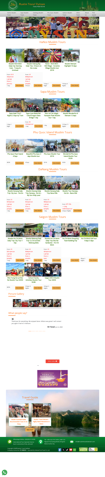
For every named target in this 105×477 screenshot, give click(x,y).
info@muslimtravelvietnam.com (85, 466)
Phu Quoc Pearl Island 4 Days (17, 163)
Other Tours (78, 14)
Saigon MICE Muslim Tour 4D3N (87, 300)
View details (21, 85)
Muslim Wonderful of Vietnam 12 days (87, 119)
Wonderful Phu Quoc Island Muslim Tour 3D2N (87, 164)
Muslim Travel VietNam (23, 473)
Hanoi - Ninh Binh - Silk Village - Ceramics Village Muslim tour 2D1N (64, 67)
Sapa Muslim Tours (24, 14)
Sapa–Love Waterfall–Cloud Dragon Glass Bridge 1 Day (40, 120)
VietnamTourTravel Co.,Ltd (42, 475)
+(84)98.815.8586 (30, 464)
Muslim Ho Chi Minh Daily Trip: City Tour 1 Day (17, 257)
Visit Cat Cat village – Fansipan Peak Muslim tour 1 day (64, 120)
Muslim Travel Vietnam (76, 439)
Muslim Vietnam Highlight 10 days (87, 65)
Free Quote (94, 14)
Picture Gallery (16, 318)
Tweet (63, 474)
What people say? (17, 337)
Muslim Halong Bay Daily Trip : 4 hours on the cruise (41, 66)
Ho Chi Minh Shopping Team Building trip (87, 256)
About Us (87, 14)
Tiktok (67, 474)
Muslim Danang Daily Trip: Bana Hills (64, 204)
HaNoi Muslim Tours (11, 14)
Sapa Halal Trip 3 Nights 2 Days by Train (18, 119)
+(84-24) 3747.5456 (53, 464)
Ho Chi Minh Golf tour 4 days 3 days (17, 300)
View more (30, 455)
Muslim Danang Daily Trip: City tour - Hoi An (18, 204)
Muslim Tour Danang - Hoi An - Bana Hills (87, 204)
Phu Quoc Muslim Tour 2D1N (64, 163)
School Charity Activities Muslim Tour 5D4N (64, 301)
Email (74, 474)
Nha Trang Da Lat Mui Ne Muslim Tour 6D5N (41, 300)
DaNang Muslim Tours (38, 14)
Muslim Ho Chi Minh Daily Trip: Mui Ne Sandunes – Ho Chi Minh (64, 258)
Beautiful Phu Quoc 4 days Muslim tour (41, 163)
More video (52, 386)
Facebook (59, 474)
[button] (13, 27)
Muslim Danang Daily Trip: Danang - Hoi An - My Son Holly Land (41, 205)
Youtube (70, 474)
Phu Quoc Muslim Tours (52, 14)
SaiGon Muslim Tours (67, 14)
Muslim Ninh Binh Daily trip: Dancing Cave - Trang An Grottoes (17, 67)
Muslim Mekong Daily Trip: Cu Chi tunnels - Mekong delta (41, 257)
